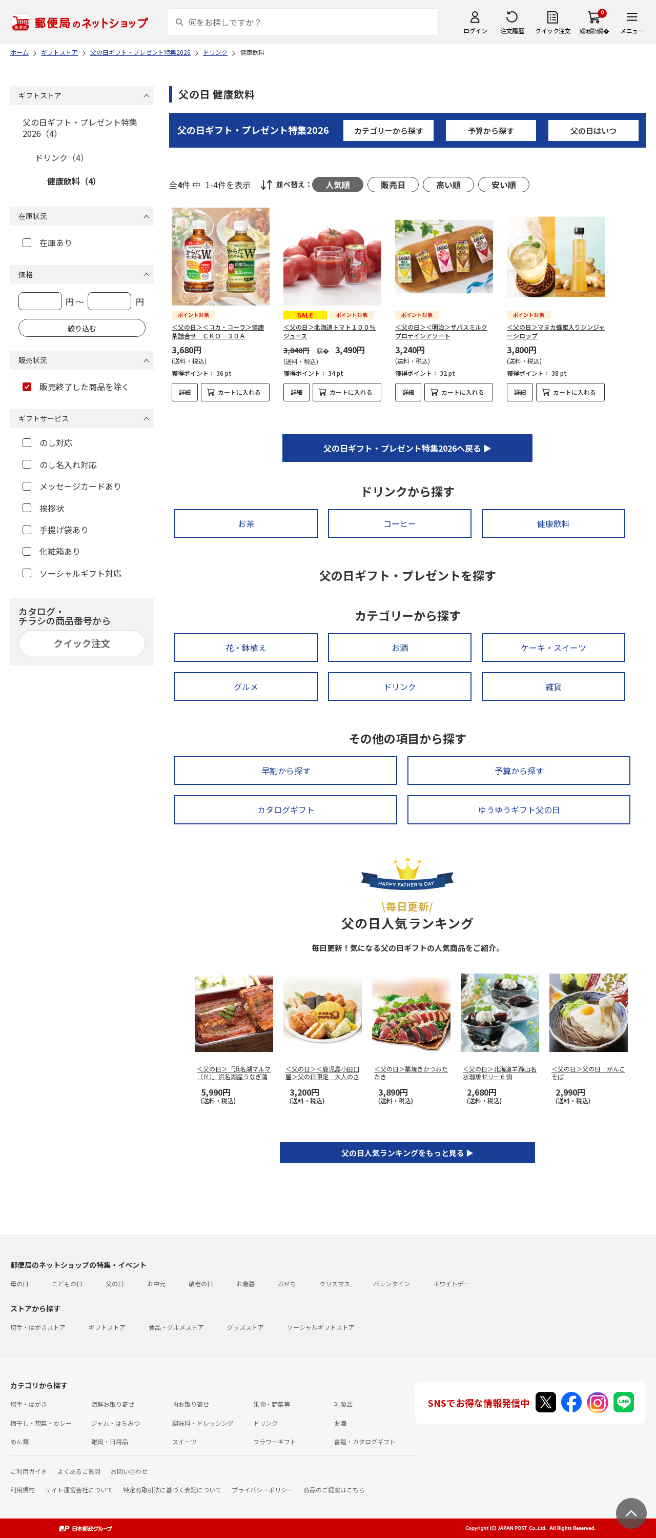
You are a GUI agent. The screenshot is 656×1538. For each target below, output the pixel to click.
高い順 (448, 184)
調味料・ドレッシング (203, 1423)
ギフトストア (107, 1327)
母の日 (19, 1283)
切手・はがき (28, 1404)
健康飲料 (553, 523)
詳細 (185, 392)
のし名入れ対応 (60, 464)
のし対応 (47, 442)
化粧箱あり (51, 551)
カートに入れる (239, 392)
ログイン (475, 30)
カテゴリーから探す (388, 130)
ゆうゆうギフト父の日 (519, 809)
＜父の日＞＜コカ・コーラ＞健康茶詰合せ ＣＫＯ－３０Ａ (218, 331)
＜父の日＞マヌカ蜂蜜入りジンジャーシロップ (556, 331)
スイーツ (184, 1441)
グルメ (246, 686)
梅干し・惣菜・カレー (41, 1423)
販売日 (393, 184)
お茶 (246, 523)
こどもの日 (67, 1283)
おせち (287, 1283)
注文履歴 (512, 30)
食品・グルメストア (176, 1327)
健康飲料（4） (74, 181)
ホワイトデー (451, 1283)
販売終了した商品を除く (76, 386)
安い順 (503, 184)
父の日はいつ (593, 130)
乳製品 (343, 1404)
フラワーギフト (274, 1441)
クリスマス (334, 1283)
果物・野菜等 (271, 1404)
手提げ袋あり (56, 529)
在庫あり (47, 242)
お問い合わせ (129, 1471)
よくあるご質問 (78, 1471)
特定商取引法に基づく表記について (172, 1489)
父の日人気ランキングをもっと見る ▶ (407, 1152)
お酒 (400, 647)
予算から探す (491, 130)
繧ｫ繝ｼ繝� (594, 30)
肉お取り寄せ (190, 1404)
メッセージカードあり (72, 486)
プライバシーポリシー (262, 1489)
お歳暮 (245, 1283)
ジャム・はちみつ (115, 1423)
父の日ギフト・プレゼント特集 (253, 129)
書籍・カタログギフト (365, 1441)
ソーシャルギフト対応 (72, 573)
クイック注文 (552, 30)
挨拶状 (43, 508)
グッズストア (245, 1327)
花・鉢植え (245, 647)
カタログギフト (286, 809)
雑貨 (553, 686)
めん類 (19, 1441)
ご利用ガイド (28, 1471)
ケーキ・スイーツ (553, 647)
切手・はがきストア (38, 1327)
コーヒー (399, 523)
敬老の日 (201, 1283)
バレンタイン (391, 1283)
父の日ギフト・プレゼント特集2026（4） (80, 127)
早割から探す (286, 770)
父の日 (115, 1283)
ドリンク (399, 686)
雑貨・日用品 (109, 1441)
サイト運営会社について (79, 1489)
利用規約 (22, 1489)
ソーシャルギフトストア (321, 1327)
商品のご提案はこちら (334, 1489)
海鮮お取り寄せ (112, 1404)
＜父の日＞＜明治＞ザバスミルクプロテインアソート (441, 331)
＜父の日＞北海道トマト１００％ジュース (329, 331)
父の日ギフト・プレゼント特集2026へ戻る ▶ (407, 448)
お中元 (156, 1283)
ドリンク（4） (62, 157)
